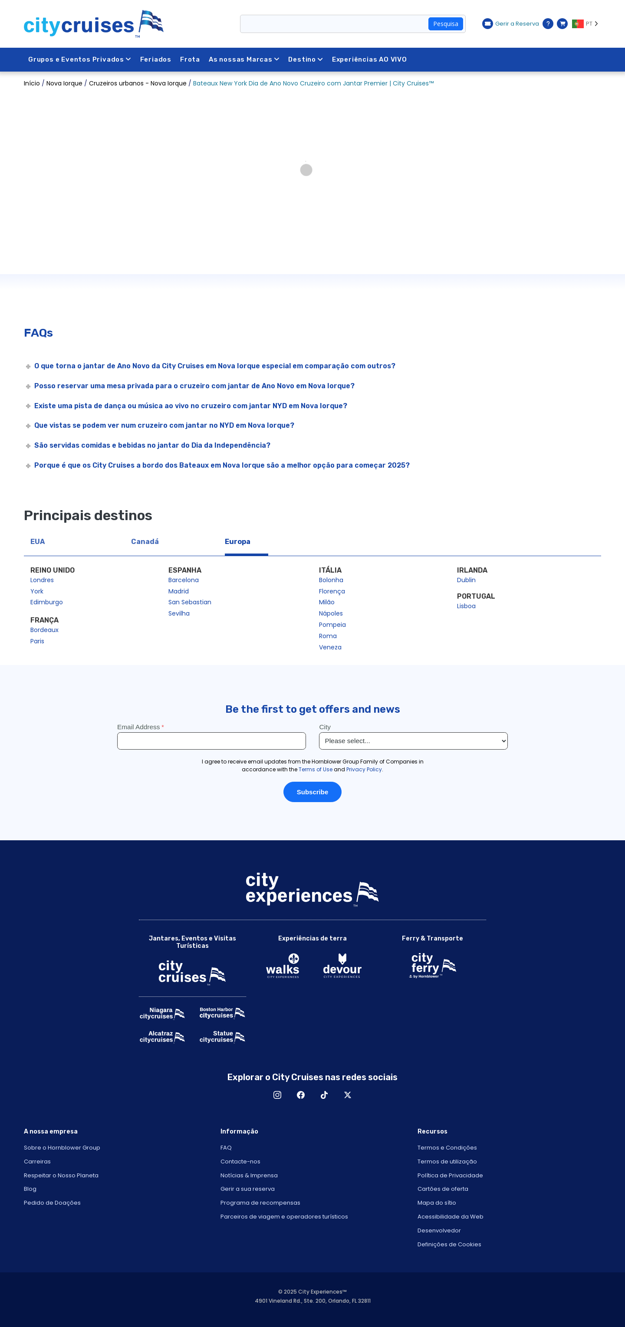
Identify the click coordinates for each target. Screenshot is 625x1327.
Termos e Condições (447, 1148)
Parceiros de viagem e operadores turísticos (284, 1216)
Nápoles (331, 613)
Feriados (155, 59)
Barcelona (183, 580)
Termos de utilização (447, 1161)
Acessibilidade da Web (451, 1216)
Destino (306, 59)
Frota (190, 59)
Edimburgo (46, 602)
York (36, 591)
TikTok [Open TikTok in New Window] (324, 1095)
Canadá (145, 541)
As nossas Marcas (244, 59)
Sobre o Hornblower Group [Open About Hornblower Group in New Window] (62, 1148)
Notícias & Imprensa (249, 1175)
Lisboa (466, 606)
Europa (237, 541)
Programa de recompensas (260, 1203)
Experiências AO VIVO (369, 59)
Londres (42, 580)
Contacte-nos (240, 1161)
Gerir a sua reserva (247, 1189)
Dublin (466, 580)
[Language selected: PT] (586, 24)
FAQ (226, 1148)
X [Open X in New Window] (348, 1095)
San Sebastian (189, 602)
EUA (37, 541)
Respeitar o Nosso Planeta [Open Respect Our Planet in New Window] (61, 1175)
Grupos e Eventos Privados (80, 59)
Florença (332, 591)
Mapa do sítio (437, 1203)
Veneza (330, 647)
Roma (328, 636)
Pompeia (332, 624)
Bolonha (331, 580)
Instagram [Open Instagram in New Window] (277, 1095)
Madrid (178, 591)
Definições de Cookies (449, 1244)
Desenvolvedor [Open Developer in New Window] (439, 1230)
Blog (30, 1189)
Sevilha (179, 613)
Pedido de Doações (52, 1203)
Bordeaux (44, 630)
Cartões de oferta (443, 1189)
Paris (37, 641)
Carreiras (37, 1161)
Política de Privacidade (450, 1175)
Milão (327, 602)
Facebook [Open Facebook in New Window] (301, 1095)
